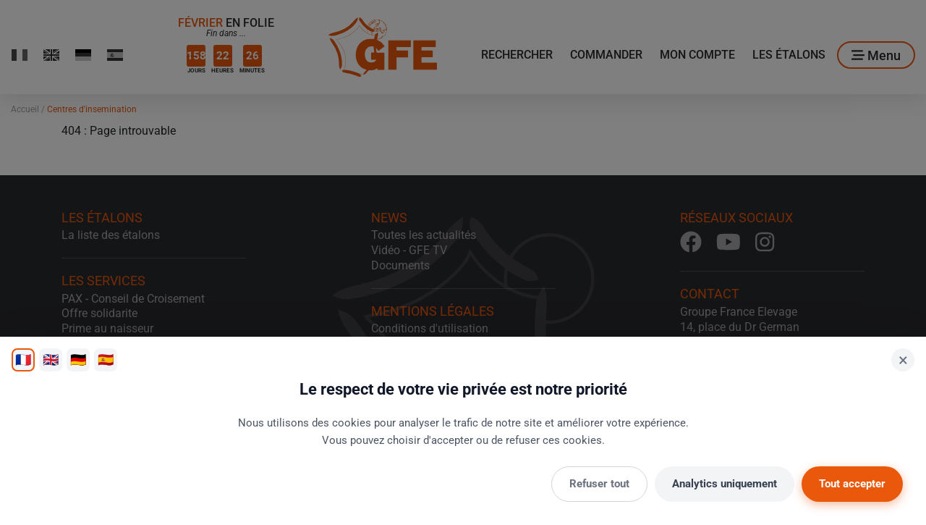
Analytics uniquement (724, 483)
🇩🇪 (78, 359)
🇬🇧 (51, 359)
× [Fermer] (903, 360)
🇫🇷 (23, 359)
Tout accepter (852, 483)
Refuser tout (599, 483)
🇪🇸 (106, 359)
